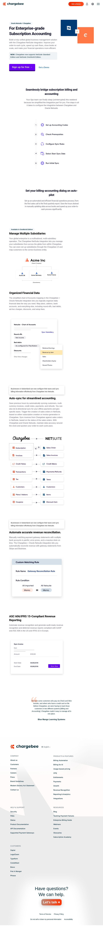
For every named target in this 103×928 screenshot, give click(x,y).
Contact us (14, 790)
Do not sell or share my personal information (45, 919)
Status (12, 820)
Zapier (12, 850)
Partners (13, 769)
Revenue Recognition (61, 790)
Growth (56, 786)
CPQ (55, 773)
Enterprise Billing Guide (62, 820)
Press (12, 777)
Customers (14, 764)
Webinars (57, 824)
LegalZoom (14, 854)
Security (13, 812)
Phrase (13, 876)
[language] (92, 4)
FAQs (12, 816)
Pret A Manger (16, 871)
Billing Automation (60, 760)
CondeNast (14, 863)
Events (56, 829)
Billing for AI (58, 765)
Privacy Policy (59, 914)
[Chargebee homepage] (15, 4)
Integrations (58, 798)
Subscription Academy (62, 837)
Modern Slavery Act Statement (22, 786)
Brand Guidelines (17, 781)
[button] (45, 747)
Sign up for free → (22, 67)
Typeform (14, 859)
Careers (13, 773)
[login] (87, 4)
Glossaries (57, 833)
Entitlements (58, 777)
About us (13, 760)
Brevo (12, 867)
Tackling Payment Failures (63, 816)
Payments (57, 782)
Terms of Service (45, 914)
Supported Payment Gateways (22, 833)
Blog (55, 812)
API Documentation (17, 829)
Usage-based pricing (61, 769)
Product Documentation (19, 824)
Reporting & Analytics (61, 794)
